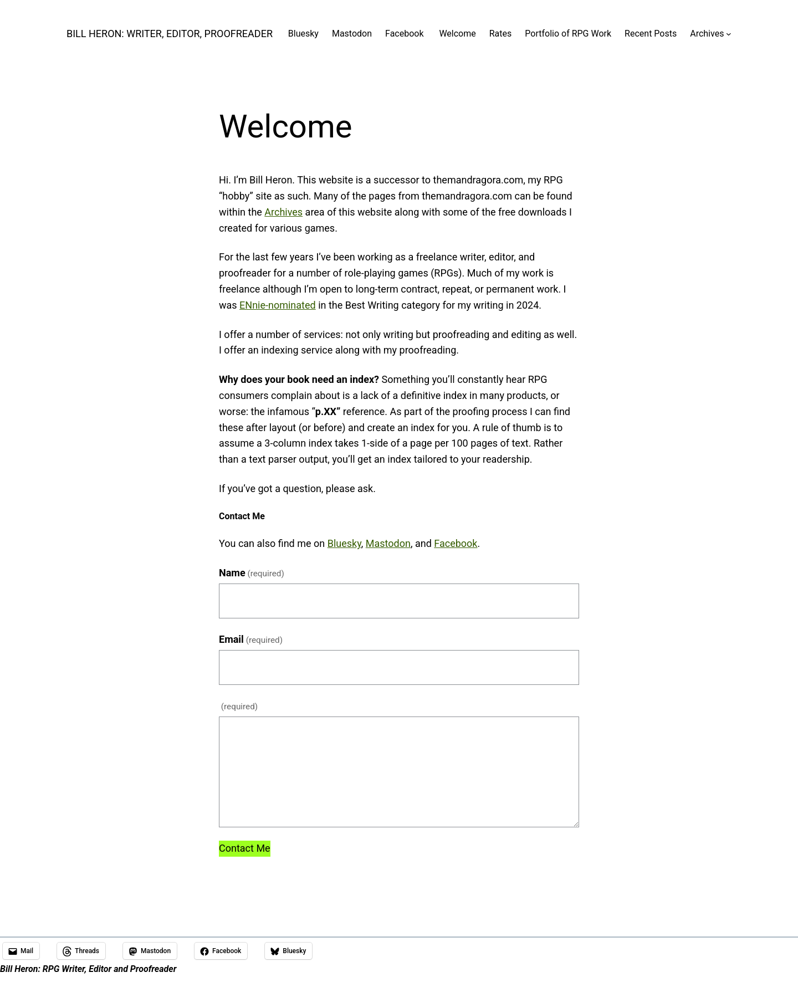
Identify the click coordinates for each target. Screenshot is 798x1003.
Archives (283, 212)
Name (251, 573)
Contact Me (244, 848)
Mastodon (388, 543)
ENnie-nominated (277, 305)
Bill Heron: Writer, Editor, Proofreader (169, 33)
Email (251, 639)
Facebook (455, 543)
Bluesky (344, 543)
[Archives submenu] (729, 34)
